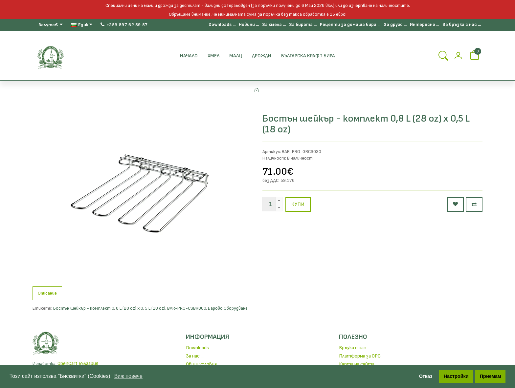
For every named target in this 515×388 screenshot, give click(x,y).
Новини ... (249, 24)
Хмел (213, 56)
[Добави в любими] (455, 204)
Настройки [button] (456, 376)
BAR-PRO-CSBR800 (186, 308)
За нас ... (195, 356)
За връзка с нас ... (461, 24)
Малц (235, 56)
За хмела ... (274, 24)
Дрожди (261, 56)
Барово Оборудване (228, 308)
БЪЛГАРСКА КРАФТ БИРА (308, 56)
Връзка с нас (352, 348)
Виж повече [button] (128, 376)
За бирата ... (303, 24)
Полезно (353, 336)
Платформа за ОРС (360, 356)
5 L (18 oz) (155, 308)
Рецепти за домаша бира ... (350, 24)
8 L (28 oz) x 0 (129, 308)
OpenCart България (77, 363)
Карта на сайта (356, 364)
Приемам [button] (490, 376)
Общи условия (201, 364)
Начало (189, 56)
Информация (207, 336)
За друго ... (395, 24)
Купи (298, 204)
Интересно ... (424, 24)
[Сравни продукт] (474, 204)
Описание (47, 293)
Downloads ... (222, 24)
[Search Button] (443, 58)
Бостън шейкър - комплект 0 (83, 308)
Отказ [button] (426, 376)
